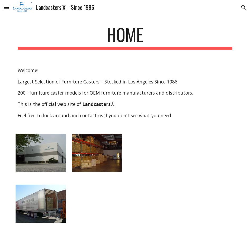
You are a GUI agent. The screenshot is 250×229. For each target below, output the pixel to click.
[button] (6, 7)
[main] (125, 37)
